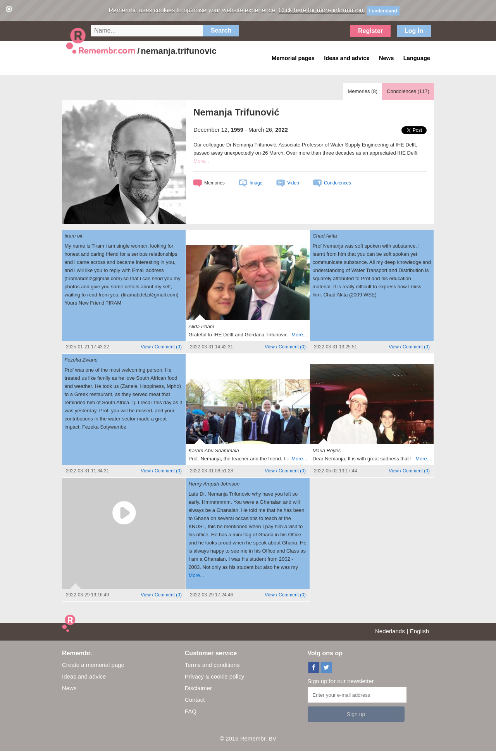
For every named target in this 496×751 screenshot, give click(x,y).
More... (201, 161)
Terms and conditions (212, 664)
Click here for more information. (322, 10)
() (161, 347)
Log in (414, 31)
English (419, 631)
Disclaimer (198, 688)
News (69, 688)
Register (370, 31)
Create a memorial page (93, 664)
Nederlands (390, 631)
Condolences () (408, 91)
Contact (195, 699)
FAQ (190, 711)
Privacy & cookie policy (214, 676)
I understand (383, 11)
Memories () (362, 91)
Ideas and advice (84, 676)
